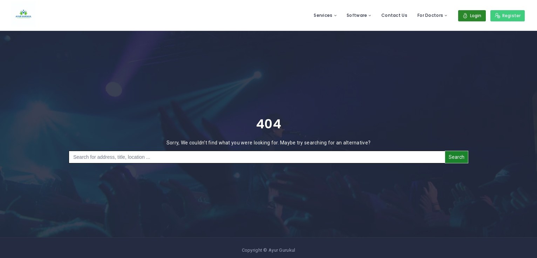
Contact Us (394, 15)
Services (323, 15)
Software (357, 15)
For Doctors (430, 15)
